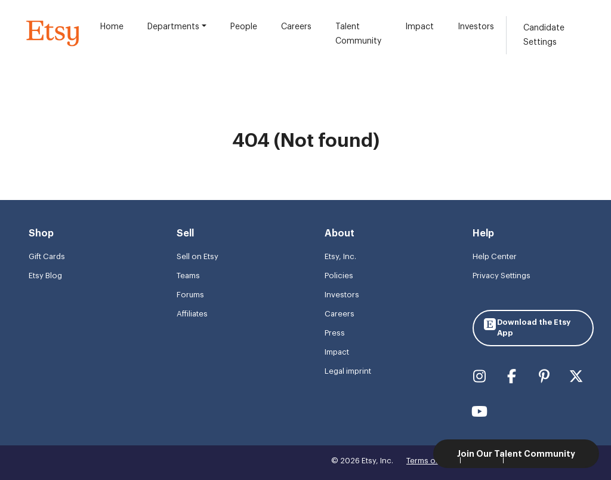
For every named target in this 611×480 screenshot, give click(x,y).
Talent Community (358, 34)
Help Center (495, 256)
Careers (296, 27)
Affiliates (192, 314)
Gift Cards (47, 256)
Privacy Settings (501, 275)
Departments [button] (173, 27)
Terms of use (429, 460)
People (243, 27)
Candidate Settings (543, 35)
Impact (419, 27)
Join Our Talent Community (516, 454)
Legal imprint (348, 371)
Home (112, 27)
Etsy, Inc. (340, 256)
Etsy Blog (45, 275)
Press (335, 333)
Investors (476, 27)
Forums (190, 295)
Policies (339, 275)
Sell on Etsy (197, 256)
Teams (188, 275)
